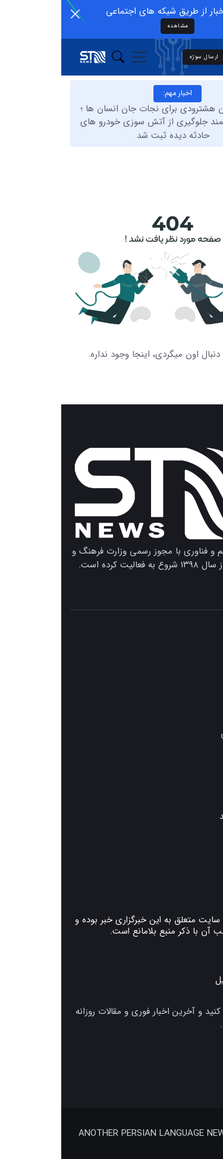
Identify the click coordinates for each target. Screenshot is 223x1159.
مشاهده (116, 25)
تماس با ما (194, 867)
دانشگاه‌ (200, 701)
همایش (200, 750)
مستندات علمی (186, 734)
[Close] (14, 14)
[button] (57, 58)
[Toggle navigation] (78, 57)
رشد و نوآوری (189, 717)
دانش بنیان (193, 766)
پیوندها (200, 848)
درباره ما (199, 886)
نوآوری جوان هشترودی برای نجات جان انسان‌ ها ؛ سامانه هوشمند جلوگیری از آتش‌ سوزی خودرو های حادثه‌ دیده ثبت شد (112, 122)
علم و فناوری (191, 685)
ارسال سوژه (142, 56)
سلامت (201, 783)
